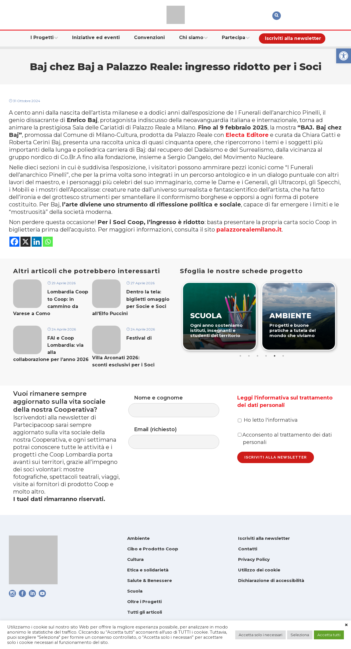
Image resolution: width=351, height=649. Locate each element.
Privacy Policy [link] (254, 559)
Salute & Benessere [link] (149, 580)
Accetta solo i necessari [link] (260, 634)
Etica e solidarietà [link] (148, 570)
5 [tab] (274, 356)
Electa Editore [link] (247, 134)
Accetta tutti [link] (328, 634)
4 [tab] (266, 356)
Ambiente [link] (138, 538)
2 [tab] (249, 356)
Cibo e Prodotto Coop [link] (152, 548)
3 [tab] (257, 356)
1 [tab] (240, 356)
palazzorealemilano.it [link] (249, 229)
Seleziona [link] (300, 634)
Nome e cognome (179, 406)
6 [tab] (283, 356)
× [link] (346, 625)
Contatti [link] (247, 548)
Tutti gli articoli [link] (144, 612)
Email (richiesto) (179, 437)
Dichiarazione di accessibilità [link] (271, 580)
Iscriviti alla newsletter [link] (264, 538)
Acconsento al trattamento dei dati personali (285, 438)
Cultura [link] (135, 559)
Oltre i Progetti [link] (144, 601)
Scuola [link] (135, 591)
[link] (343, 55)
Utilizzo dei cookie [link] (259, 570)
